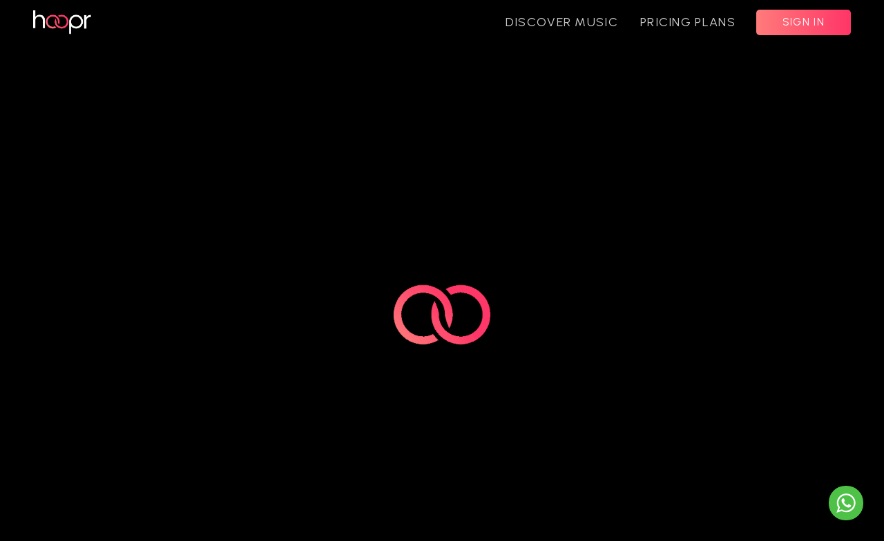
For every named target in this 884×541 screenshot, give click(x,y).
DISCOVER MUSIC (562, 22)
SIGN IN (803, 22)
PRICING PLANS (688, 22)
